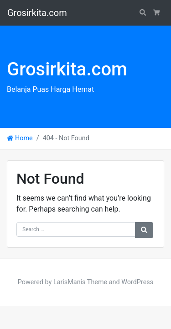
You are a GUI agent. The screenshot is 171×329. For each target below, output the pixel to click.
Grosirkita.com (37, 12)
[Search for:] (75, 229)
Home (20, 138)
